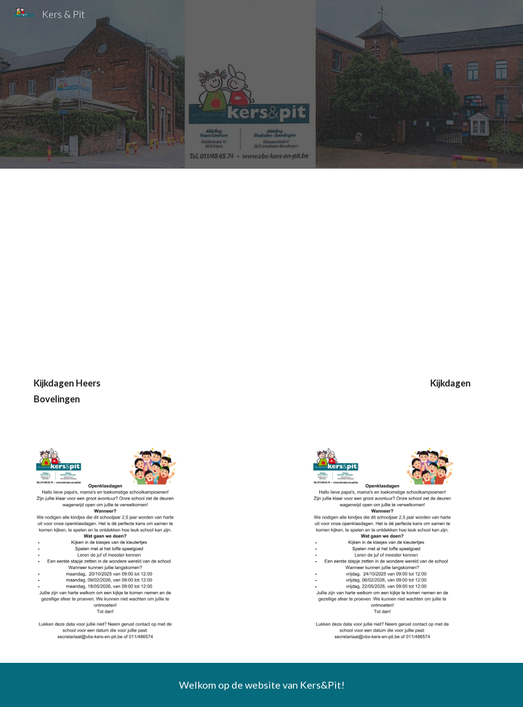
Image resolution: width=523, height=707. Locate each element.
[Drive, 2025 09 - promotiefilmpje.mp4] (143, 264)
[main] (261, 395)
